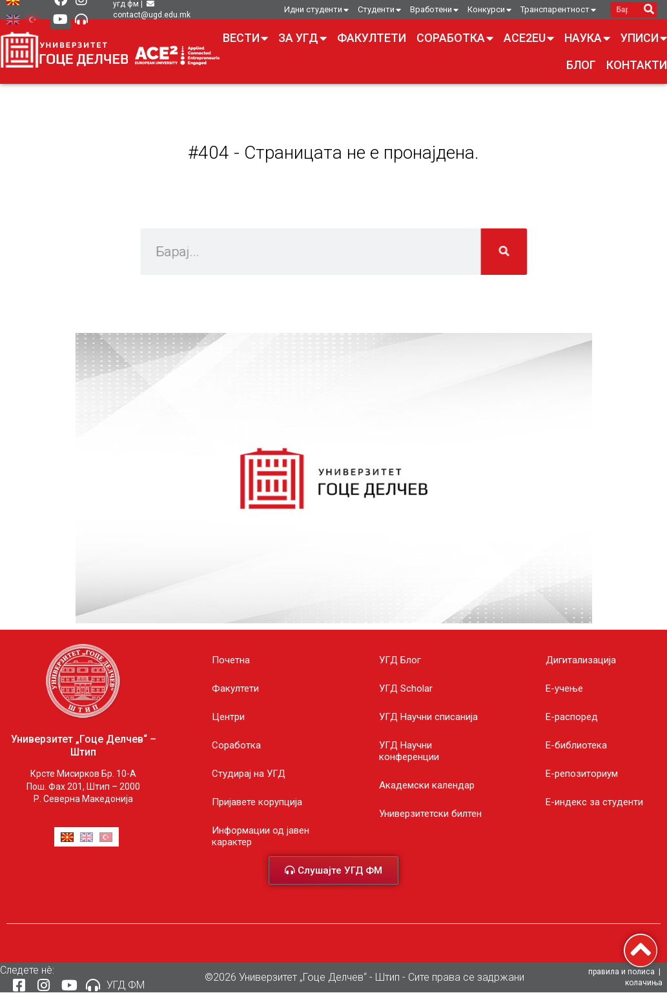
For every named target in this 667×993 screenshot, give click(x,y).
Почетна (231, 660)
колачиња (643, 983)
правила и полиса (621, 972)
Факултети (371, 38)
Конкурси (489, 9)
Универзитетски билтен (430, 813)
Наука (587, 38)
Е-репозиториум (582, 773)
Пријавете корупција (257, 802)
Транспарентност (558, 9)
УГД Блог (400, 660)
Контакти (636, 65)
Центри (228, 717)
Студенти (379, 9)
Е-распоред (572, 717)
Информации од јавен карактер (260, 836)
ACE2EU (529, 38)
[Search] (649, 9)
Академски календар (427, 785)
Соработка (454, 38)
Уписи (644, 38)
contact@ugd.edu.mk (151, 14)
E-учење (564, 688)
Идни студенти (316, 9)
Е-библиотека (576, 745)
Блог (581, 65)
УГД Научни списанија (428, 717)
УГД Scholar (406, 688)
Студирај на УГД (248, 773)
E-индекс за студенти (594, 802)
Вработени (434, 9)
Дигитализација (581, 660)
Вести (245, 38)
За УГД (302, 38)
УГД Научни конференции (409, 751)
